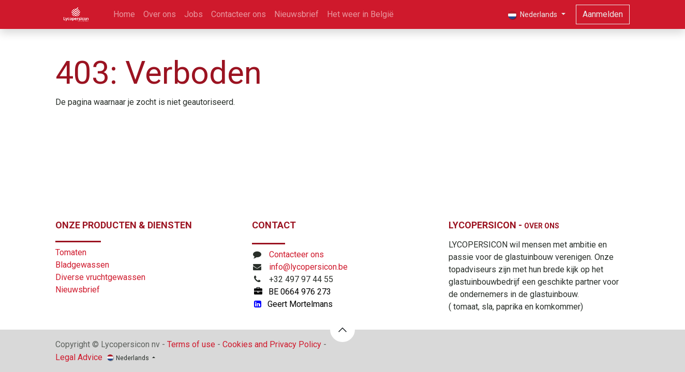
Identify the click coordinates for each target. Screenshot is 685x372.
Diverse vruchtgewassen (100, 277)
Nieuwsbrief (77, 290)
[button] (342, 329)
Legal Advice (78, 357)
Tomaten (70, 252)
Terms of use (191, 344)
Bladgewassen (82, 265)
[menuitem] (124, 14)
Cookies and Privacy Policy (271, 344)
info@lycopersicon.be (308, 267)
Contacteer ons (296, 254)
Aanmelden (603, 14)
